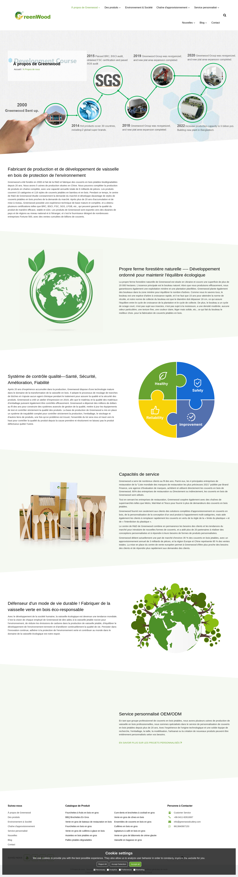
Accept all (135, 864)
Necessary (99, 870)
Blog (202, 22)
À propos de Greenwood (84, 7)
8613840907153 (181, 826)
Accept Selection (118, 864)
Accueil (17, 69)
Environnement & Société (139, 7)
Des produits (111, 7)
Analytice (112, 870)
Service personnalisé (205, 7)
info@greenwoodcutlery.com (187, 822)
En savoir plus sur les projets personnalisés (149, 742)
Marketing (138, 870)
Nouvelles (187, 22)
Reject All (102, 864)
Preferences (125, 870)
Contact (215, 22)
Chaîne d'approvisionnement (171, 7)
